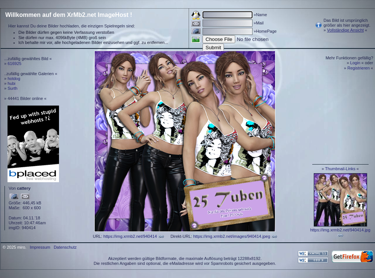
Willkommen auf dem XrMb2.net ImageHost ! (68, 15)
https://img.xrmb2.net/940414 (130, 236)
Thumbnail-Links (340, 168)
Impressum (40, 247)
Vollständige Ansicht (345, 30)
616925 (14, 63)
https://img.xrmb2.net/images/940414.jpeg (231, 236)
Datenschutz (65, 247)
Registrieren (359, 68)
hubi (11, 83)
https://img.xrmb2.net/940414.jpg (340, 230)
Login (355, 62)
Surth (12, 88)
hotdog (14, 78)
